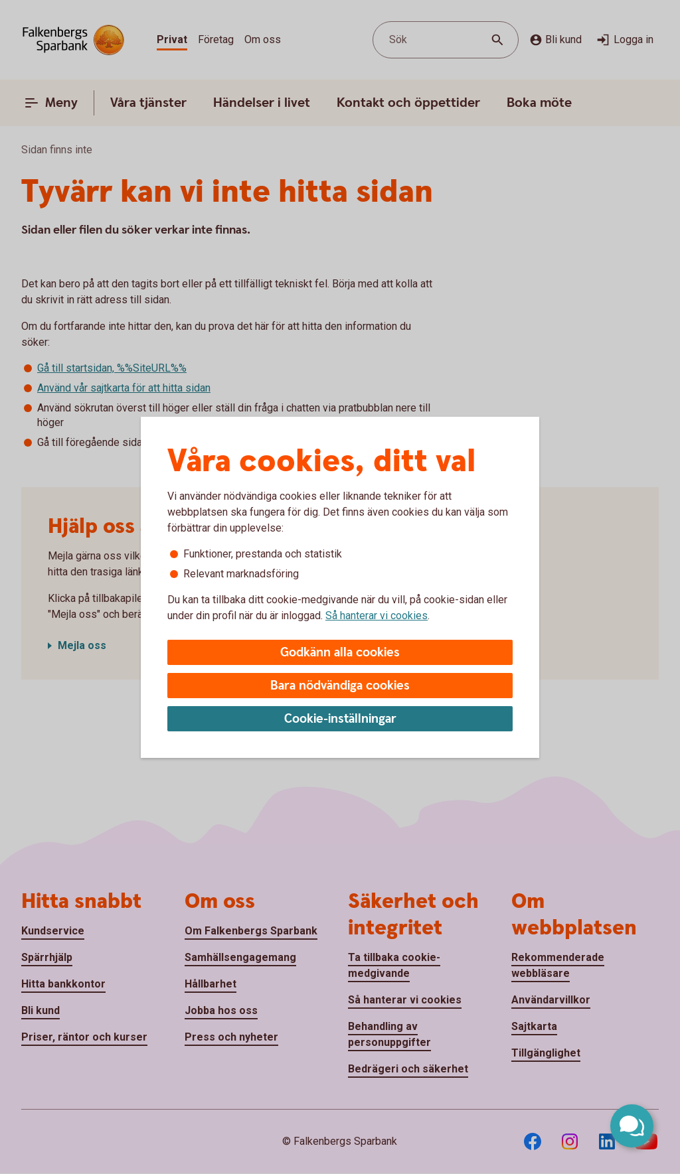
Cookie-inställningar (340, 719)
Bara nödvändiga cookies (340, 686)
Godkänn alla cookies (340, 652)
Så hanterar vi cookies (376, 615)
